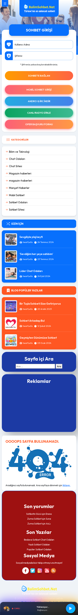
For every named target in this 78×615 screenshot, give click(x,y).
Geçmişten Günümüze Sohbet (38, 337)
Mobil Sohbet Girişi (39, 89)
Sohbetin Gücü (33, 513)
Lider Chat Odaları (31, 271)
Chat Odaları (17, 159)
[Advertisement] (39, 407)
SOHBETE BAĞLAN (39, 75)
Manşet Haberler (19, 188)
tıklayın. (66, 485)
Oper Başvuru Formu (39, 124)
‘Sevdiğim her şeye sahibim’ (36, 254)
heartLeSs (28, 242)
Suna (48, 518)
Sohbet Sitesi (16, 209)
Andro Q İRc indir (39, 101)
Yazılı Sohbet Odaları (39, 544)
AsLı (48, 523)
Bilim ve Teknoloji (19, 151)
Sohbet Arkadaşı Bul (32, 320)
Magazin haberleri (20, 173)
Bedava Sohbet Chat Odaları (39, 539)
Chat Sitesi (15, 166)
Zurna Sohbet (34, 518)
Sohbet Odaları (18, 202)
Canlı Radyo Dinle (39, 112)
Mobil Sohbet (16, 195)
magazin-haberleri (20, 180)
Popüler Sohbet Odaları (39, 549)
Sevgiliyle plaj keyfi (31, 237)
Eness (49, 513)
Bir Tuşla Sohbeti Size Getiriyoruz (40, 303)
